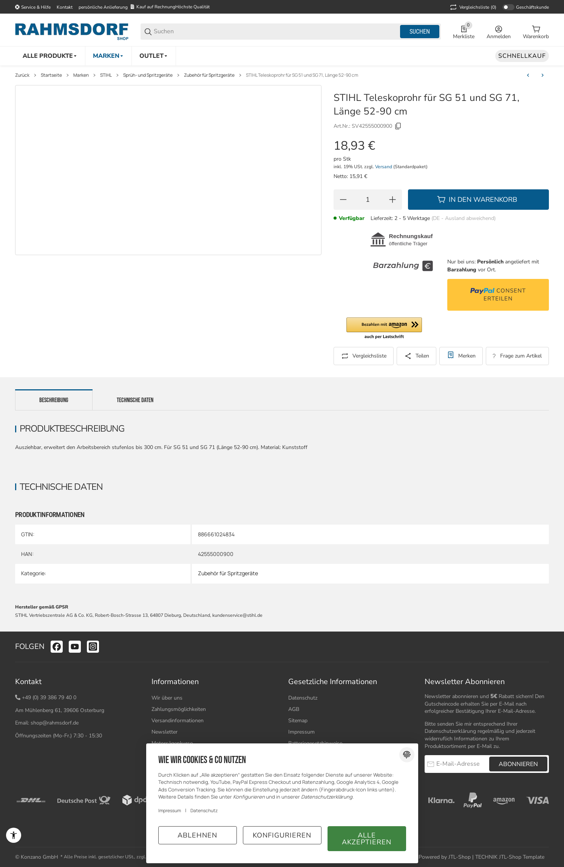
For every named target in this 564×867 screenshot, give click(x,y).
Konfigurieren (282, 835)
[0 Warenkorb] (536, 31)
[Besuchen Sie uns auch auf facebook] (57, 647)
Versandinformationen (177, 720)
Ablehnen (197, 835)
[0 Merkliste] (463, 31)
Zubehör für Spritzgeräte (209, 75)
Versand (384, 167)
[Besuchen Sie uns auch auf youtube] (75, 647)
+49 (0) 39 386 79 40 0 (49, 697)
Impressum (301, 731)
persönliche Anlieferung (103, 7)
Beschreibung (53, 400)
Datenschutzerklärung (450, 731)
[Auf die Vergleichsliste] (364, 356)
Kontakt (65, 7)
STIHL (106, 75)
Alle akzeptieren (366, 839)
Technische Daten (135, 400)
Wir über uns (166, 697)
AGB (293, 709)
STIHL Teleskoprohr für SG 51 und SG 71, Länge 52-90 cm (302, 75)
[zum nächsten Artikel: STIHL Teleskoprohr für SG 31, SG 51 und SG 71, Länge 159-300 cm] (542, 75)
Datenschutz (302, 697)
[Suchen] (276, 31)
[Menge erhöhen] (392, 199)
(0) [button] (472, 7)
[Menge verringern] (343, 199)
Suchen (419, 31)
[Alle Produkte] (50, 55)
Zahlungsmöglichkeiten (178, 709)
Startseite (51, 75)
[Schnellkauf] (522, 56)
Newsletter (164, 731)
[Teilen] (416, 356)
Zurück (22, 75)
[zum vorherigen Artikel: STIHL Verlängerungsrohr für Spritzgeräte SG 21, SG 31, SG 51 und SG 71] (528, 75)
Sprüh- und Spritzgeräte (148, 75)
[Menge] (367, 199)
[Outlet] (154, 55)
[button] (384, 328)
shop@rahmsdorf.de (55, 722)
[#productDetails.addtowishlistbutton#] (461, 356)
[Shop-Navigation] (33, 7)
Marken (81, 75)
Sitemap (297, 720)
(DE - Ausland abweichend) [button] (463, 218)
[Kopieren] (398, 126)
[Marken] (108, 55)
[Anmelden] (499, 31)
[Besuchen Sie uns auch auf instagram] (93, 647)
